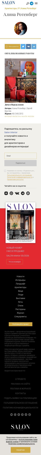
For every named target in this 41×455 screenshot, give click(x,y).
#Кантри (24, 116)
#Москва (31, 116)
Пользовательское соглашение (20, 403)
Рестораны (21, 309)
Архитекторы (11, 8)
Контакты (20, 393)
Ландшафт (20, 284)
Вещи (20, 291)
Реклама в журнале (20, 388)
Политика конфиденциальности (20, 407)
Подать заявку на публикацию (20, 398)
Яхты (20, 302)
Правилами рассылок (15, 179)
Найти (27, 3)
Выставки (20, 298)
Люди (20, 294)
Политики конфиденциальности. (21, 444)
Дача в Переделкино (14, 104)
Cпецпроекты (20, 316)
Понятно (20, 450)
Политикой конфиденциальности (19, 177)
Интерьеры (20, 280)
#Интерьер (8, 116)
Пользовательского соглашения (19, 175)
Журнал (20, 313)
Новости (20, 276)
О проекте (20, 379)
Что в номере (15, 262)
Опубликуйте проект (20, 324)
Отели (20, 305)
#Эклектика (16, 116)
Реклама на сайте (20, 384)
